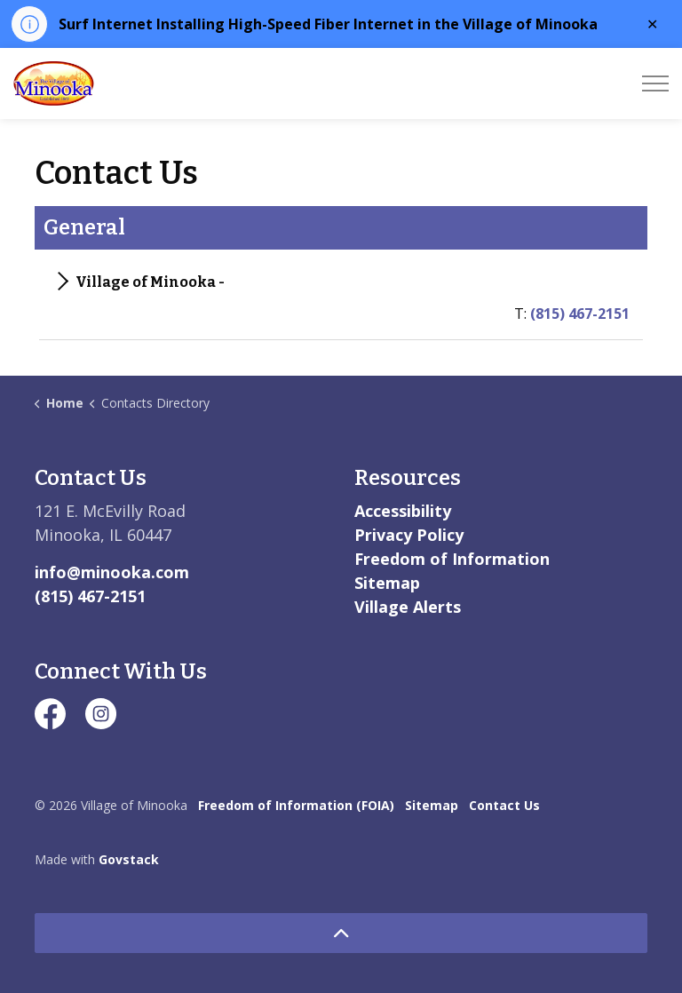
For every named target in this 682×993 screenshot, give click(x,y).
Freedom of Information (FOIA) (296, 805)
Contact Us (504, 805)
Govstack (129, 859)
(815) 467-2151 (580, 313)
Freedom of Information (452, 558)
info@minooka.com (112, 572)
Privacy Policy (409, 534)
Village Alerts (407, 606)
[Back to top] (341, 933)
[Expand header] (655, 83)
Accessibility (402, 510)
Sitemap (387, 582)
